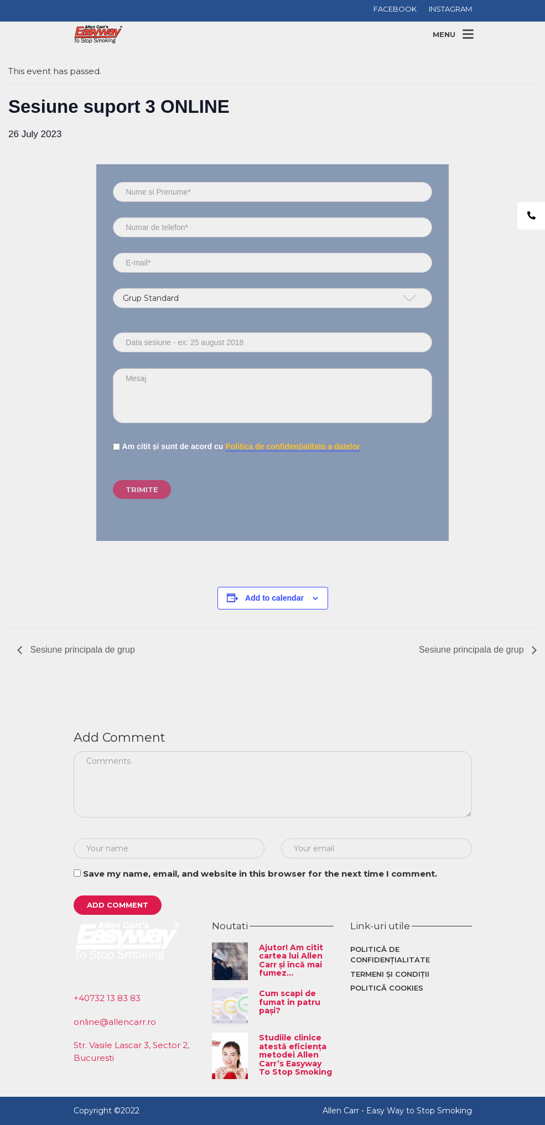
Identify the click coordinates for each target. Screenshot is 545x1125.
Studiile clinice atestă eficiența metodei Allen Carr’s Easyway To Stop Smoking (295, 1055)
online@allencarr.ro (115, 1022)
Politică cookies (386, 987)
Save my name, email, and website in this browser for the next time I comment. (260, 873)
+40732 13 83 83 (107, 998)
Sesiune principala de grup (81, 649)
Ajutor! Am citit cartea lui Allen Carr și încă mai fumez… (291, 960)
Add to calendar (274, 597)
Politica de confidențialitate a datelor (292, 446)
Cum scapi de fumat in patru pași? (289, 1001)
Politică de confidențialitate (390, 955)
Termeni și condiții (389, 974)
